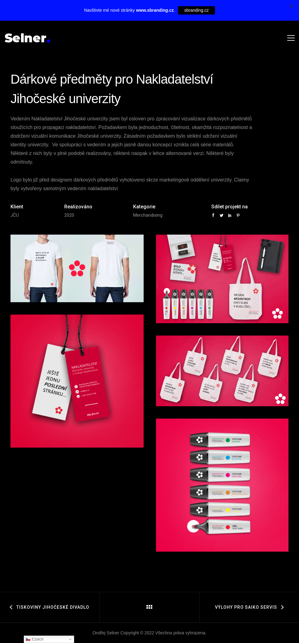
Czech (34, 639)
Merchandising (147, 215)
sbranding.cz (196, 10)
